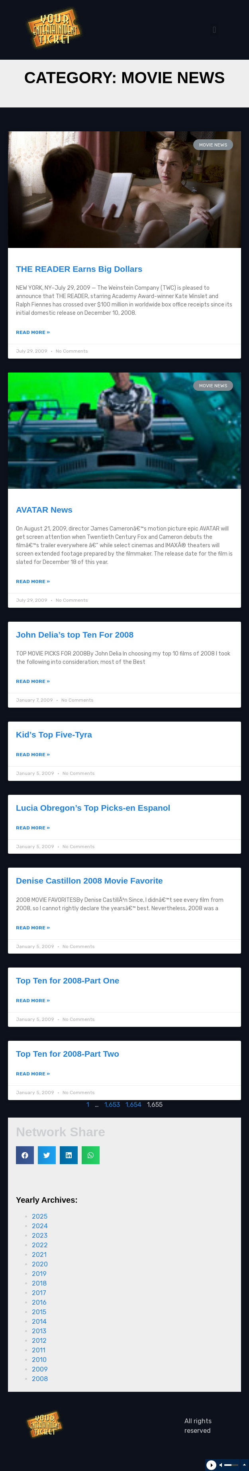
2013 (39, 1331)
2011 (38, 1350)
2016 (39, 1302)
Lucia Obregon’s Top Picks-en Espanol (93, 807)
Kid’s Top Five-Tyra (54, 734)
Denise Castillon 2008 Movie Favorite (89, 880)
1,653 (112, 1104)
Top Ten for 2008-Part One (67, 980)
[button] (214, 30)
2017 (39, 1293)
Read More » (33, 332)
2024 (40, 1226)
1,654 (133, 1104)
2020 (40, 1264)
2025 (39, 1216)
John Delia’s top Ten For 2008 (74, 634)
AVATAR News (44, 509)
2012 (39, 1340)
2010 (39, 1360)
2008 (40, 1379)
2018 (39, 1283)
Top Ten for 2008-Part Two (67, 1053)
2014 (39, 1321)
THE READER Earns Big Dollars (79, 268)
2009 (40, 1369)
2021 (39, 1254)
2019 (39, 1274)
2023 (39, 1235)
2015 (39, 1312)
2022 (40, 1245)
